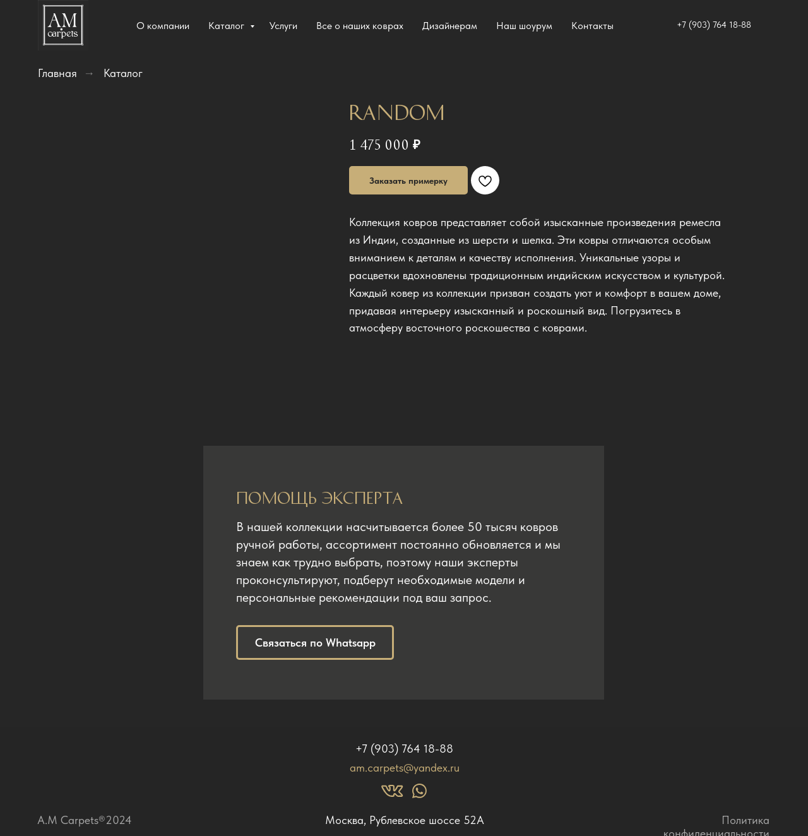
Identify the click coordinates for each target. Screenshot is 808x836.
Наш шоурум (524, 26)
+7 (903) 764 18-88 (404, 748)
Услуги (283, 26)
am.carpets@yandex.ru (405, 767)
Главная (57, 73)
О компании (162, 26)
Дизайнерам (449, 26)
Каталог (227, 26)
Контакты (592, 26)
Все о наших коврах (359, 26)
